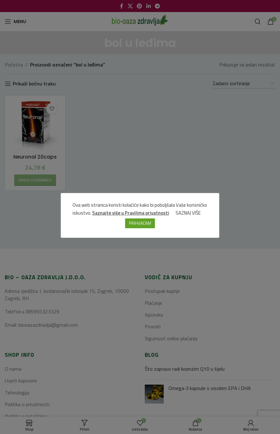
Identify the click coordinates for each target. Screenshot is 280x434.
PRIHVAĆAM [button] (140, 223)
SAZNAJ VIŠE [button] (188, 213)
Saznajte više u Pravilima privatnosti (130, 213)
